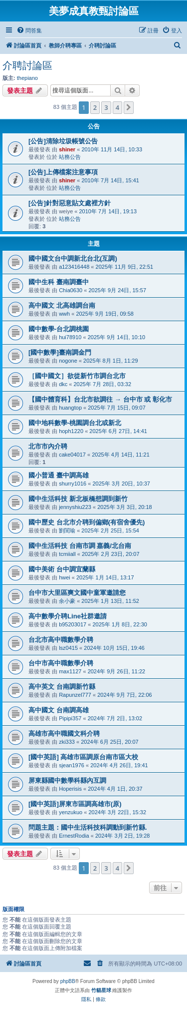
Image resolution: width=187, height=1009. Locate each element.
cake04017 (72, 455)
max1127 (70, 671)
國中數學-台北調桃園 (58, 329)
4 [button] (117, 107)
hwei (64, 577)
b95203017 (72, 624)
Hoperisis (70, 789)
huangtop (70, 408)
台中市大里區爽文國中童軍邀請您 (77, 592)
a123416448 (74, 267)
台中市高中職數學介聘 (60, 663)
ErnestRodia (74, 836)
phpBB (67, 981)
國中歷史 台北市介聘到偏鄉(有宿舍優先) (86, 522)
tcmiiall (67, 554)
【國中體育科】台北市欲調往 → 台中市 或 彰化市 (100, 399)
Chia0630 (70, 290)
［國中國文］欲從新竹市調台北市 (77, 376)
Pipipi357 (70, 718)
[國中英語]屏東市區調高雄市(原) (75, 804)
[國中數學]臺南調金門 (59, 352)
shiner (67, 149)
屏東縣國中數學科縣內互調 (67, 780)
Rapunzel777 (75, 695)
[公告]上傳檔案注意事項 (63, 172)
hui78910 (70, 337)
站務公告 (70, 157)
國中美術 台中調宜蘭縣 (61, 569)
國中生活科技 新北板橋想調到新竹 (78, 499)
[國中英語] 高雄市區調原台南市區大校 (83, 757)
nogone (68, 361)
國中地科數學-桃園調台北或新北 (74, 423)
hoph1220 (71, 431)
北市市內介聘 (47, 446)
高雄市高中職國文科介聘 (64, 733)
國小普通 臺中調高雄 (58, 475)
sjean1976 (71, 765)
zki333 (67, 742)
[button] (129, 107)
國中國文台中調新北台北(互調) (72, 258)
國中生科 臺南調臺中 (58, 282)
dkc (63, 384)
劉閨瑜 (67, 530)
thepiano (27, 78)
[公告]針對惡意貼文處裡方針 (69, 203)
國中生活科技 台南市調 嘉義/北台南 (79, 545)
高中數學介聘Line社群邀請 (67, 616)
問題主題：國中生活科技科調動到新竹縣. (87, 827)
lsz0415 (68, 648)
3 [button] (106, 107)
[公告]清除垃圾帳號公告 (63, 141)
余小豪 (67, 601)
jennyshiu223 (75, 507)
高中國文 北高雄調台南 (61, 305)
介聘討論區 (27, 65)
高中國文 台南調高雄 (58, 710)
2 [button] (95, 107)
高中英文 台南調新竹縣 (61, 686)
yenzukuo (70, 812)
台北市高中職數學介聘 (60, 639)
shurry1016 (72, 484)
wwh (64, 314)
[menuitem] (29, 30)
